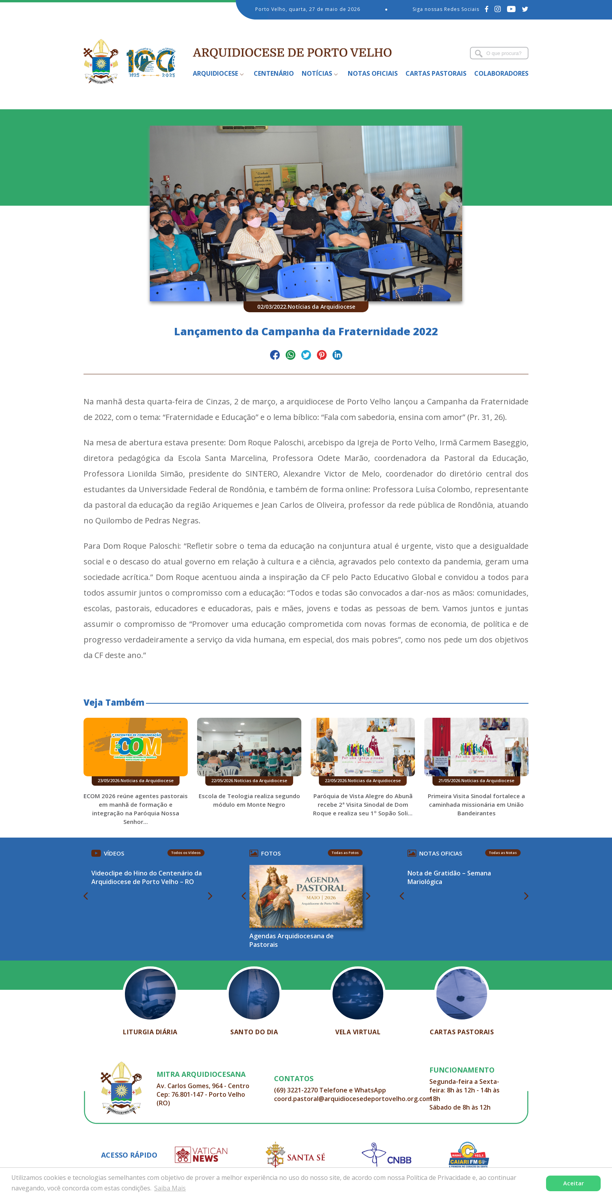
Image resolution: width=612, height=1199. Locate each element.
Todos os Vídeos (186, 852)
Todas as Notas (503, 852)
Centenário (274, 73)
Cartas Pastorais (436, 73)
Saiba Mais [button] (170, 1188)
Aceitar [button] (573, 1183)
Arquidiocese (215, 73)
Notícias (317, 73)
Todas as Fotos (345, 852)
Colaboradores (501, 73)
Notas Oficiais (373, 73)
